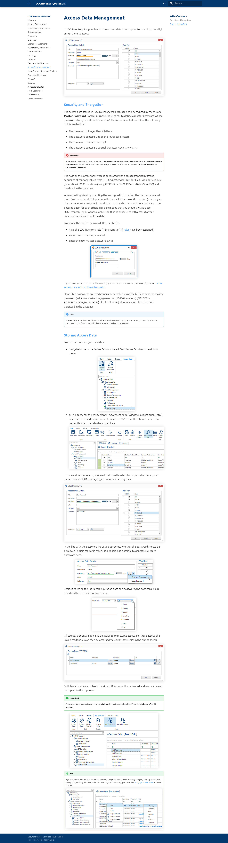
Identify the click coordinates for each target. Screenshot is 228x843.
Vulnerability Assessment (39, 47)
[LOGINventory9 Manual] (29, 3)
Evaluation (32, 39)
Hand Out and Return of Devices (42, 71)
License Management (37, 43)
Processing (32, 35)
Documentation (35, 51)
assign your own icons (144, 782)
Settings (31, 82)
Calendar (32, 59)
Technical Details (35, 98)
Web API (31, 79)
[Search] (185, 3)
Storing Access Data (178, 24)
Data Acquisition (35, 32)
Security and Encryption (180, 20)
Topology (32, 55)
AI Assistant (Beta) (36, 86)
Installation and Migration (39, 28)
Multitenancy (33, 94)
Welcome (32, 20)
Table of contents (178, 16)
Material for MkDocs (45, 839)
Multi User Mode (35, 90)
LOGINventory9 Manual (39, 16)
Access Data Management (39, 67)
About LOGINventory (37, 24)
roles (126, 229)
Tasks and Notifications (38, 63)
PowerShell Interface (37, 75)
